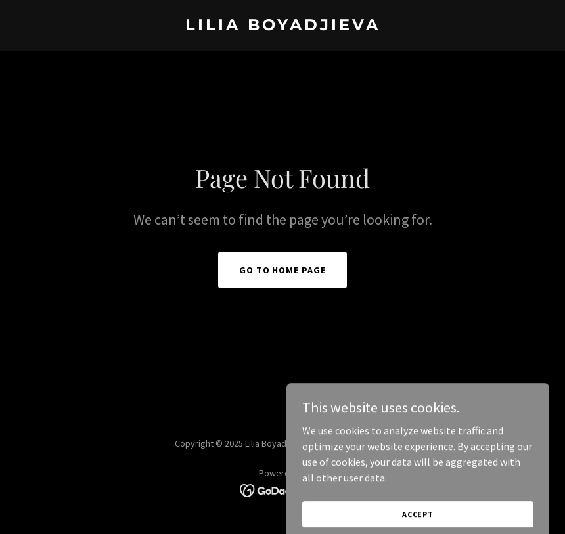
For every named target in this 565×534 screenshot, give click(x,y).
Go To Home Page (283, 270)
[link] (282, 26)
